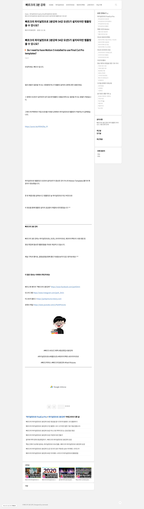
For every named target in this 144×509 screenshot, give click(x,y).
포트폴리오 (101, 80)
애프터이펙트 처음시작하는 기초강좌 (107, 40)
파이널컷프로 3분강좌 (56, 417)
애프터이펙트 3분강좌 (103, 42)
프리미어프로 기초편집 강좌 (105, 52)
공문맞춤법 (101, 86)
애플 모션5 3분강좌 (103, 32)
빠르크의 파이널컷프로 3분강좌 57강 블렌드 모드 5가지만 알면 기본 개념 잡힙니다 (53, 426)
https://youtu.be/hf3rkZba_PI (36, 126)
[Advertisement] (58, 387)
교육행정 (100, 88)
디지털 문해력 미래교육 (104, 83)
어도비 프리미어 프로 (103, 50)
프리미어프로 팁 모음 (103, 57)
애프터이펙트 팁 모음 (103, 44)
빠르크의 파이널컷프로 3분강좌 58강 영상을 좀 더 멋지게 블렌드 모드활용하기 (52, 421)
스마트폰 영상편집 (102, 75)
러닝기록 (99, 5)
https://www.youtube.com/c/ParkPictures (50, 305)
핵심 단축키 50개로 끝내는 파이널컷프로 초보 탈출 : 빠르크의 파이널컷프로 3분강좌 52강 (55, 444)
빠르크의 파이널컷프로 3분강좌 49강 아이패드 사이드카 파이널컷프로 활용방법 (52, 453)
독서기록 (100, 108)
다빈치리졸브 (101, 60)
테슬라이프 (101, 106)
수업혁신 (100, 90)
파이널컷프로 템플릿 (103, 26)
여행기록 (100, 103)
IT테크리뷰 (101, 98)
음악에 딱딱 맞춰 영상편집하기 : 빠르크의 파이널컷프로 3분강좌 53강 (49, 439)
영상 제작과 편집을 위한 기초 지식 (107, 63)
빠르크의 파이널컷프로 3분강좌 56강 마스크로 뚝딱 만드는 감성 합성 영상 (50, 430)
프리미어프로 (70, 5)
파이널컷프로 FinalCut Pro (36, 417)
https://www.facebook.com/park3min (65, 287)
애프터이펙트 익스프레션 (104, 47)
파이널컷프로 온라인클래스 (105, 21)
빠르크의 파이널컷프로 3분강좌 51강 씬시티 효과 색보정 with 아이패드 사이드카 (52, 448)
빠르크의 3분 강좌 (35, 5)
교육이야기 (90, 5)
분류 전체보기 (102, 13)
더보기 (27, 58)
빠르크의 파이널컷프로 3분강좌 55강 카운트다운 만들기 (44, 435)
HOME (51, 5)
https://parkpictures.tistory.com (49, 299)
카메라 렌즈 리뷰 (102, 66)
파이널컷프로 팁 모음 (103, 24)
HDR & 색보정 (101, 73)
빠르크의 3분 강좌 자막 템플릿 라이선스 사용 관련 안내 (108, 123)
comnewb (45, 505)
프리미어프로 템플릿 (103, 55)
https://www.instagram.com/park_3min (48, 292)
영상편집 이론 (101, 71)
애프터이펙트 (81, 5)
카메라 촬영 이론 (102, 68)
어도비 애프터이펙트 (103, 37)
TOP (120, 502)
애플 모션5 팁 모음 (102, 34)
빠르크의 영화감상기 (103, 78)
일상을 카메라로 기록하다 (104, 96)
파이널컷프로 (60, 5)
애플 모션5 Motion (103, 29)
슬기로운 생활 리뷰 (104, 93)
